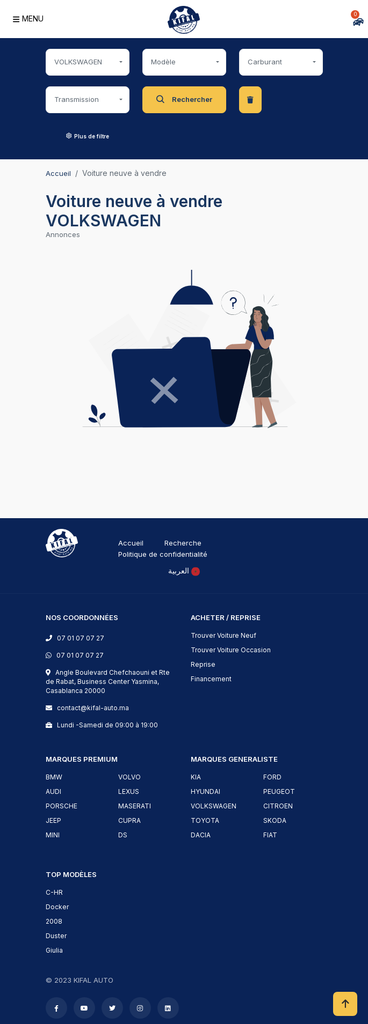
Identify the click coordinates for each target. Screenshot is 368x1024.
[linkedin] (168, 1008)
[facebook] (56, 1008)
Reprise (203, 664)
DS (122, 835)
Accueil (58, 173)
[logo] (62, 542)
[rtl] (184, 570)
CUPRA (129, 820)
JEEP (53, 820)
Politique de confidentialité (162, 554)
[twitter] (112, 1008)
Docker (57, 907)
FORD (272, 777)
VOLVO (129, 777)
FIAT (270, 835)
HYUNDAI (205, 791)
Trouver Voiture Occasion (231, 650)
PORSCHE (61, 806)
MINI (53, 835)
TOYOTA (205, 820)
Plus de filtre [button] (87, 136)
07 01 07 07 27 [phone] (80, 638)
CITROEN (278, 806)
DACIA (201, 835)
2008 (54, 921)
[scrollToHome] (345, 1004)
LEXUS (128, 791)
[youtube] (84, 1008)
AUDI (53, 791)
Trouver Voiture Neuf (223, 635)
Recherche (182, 543)
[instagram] (140, 1008)
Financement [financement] (211, 679)
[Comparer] (311, 21)
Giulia (54, 950)
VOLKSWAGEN (213, 806)
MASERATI (134, 806)
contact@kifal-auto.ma (91, 708)
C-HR (54, 892)
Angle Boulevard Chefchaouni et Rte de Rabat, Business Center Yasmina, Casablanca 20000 (108, 681)
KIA (196, 777)
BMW (54, 777)
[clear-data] (250, 99)
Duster (56, 936)
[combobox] (87, 62)
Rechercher (184, 100)
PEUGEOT (279, 791)
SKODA (274, 820)
